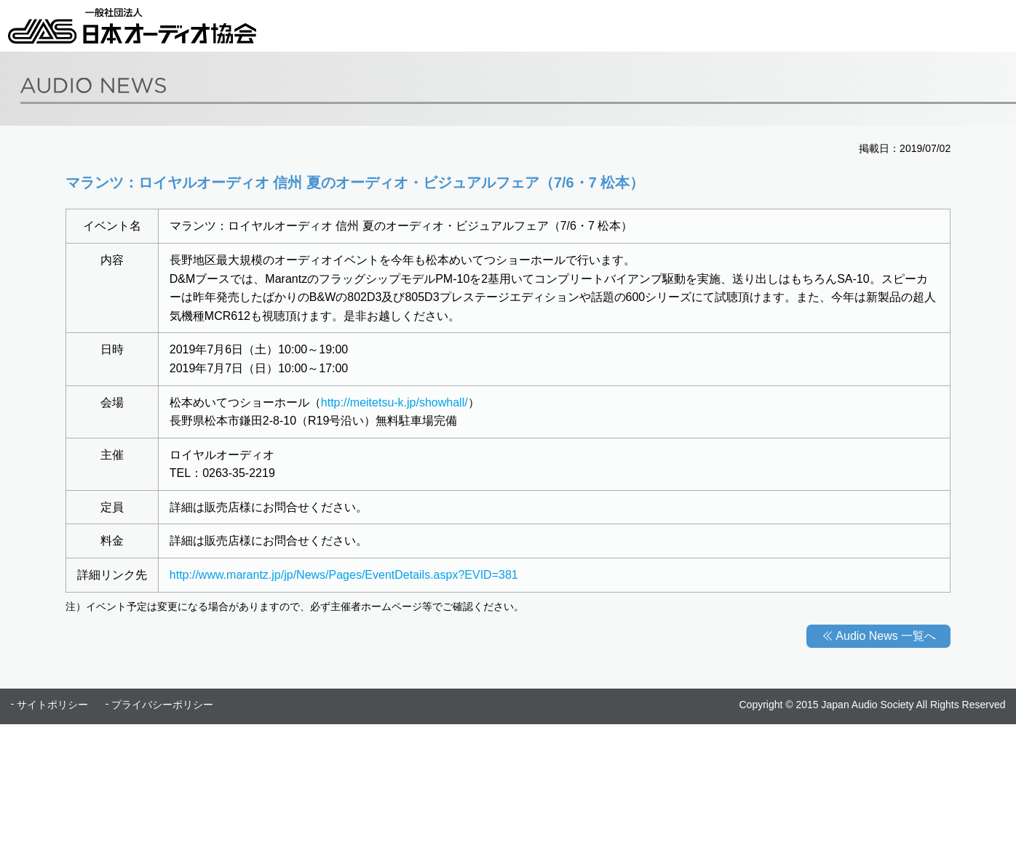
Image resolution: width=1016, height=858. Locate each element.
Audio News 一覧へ (886, 636)
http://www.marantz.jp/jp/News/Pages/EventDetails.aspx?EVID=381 (344, 575)
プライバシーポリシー (162, 704)
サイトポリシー (52, 704)
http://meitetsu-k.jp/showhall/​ (394, 402)
